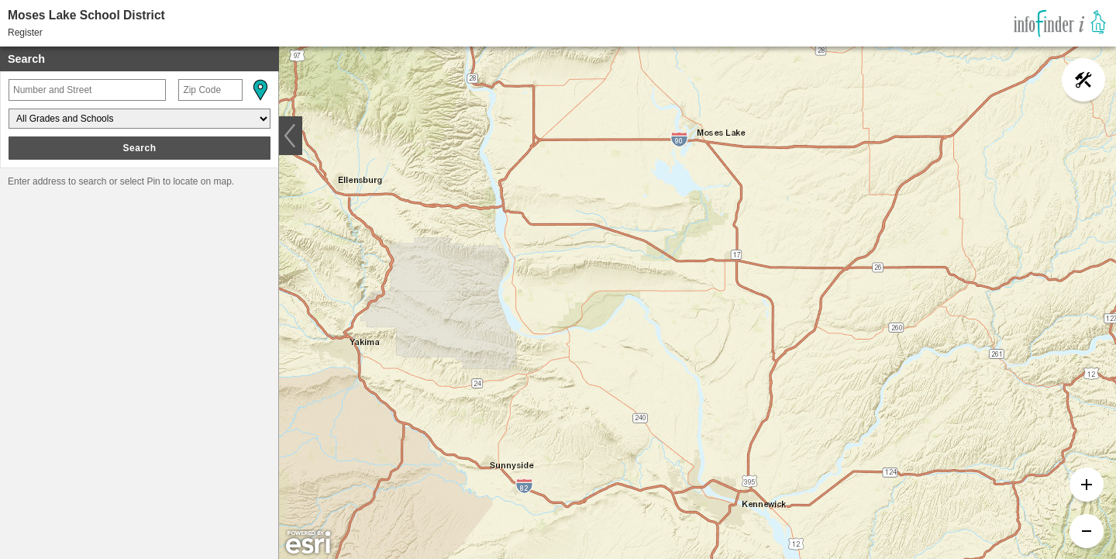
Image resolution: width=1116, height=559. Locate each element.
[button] (259, 90)
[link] (1059, 23)
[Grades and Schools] (139, 119)
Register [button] (25, 32)
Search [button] (139, 148)
